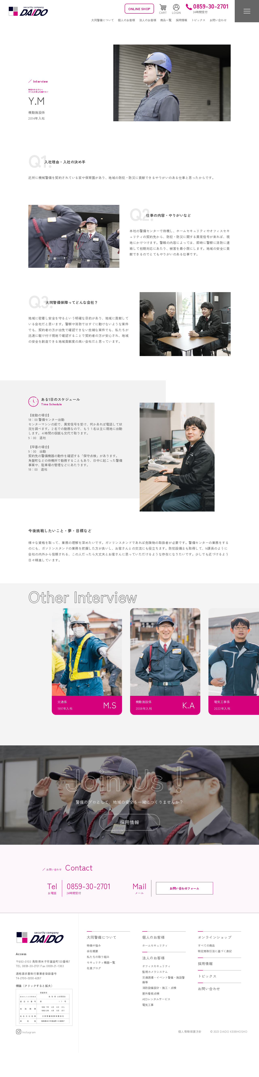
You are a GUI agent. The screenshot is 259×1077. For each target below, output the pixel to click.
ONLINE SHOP (139, 8)
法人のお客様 (147, 20)
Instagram (26, 1056)
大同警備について (102, 20)
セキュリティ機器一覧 (101, 987)
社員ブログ (94, 992)
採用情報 (181, 20)
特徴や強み (94, 970)
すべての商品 (206, 970)
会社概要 (92, 975)
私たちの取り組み (98, 981)
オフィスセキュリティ (156, 990)
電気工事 (148, 1029)
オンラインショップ (215, 961)
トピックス (198, 20)
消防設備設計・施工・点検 (159, 1012)
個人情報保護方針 (190, 1056)
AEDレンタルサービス (156, 1023)
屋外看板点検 (150, 1018)
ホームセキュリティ (155, 970)
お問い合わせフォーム (184, 912)
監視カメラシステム (155, 996)
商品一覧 (166, 20)
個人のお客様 (126, 20)
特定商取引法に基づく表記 (215, 975)
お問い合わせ (218, 20)
